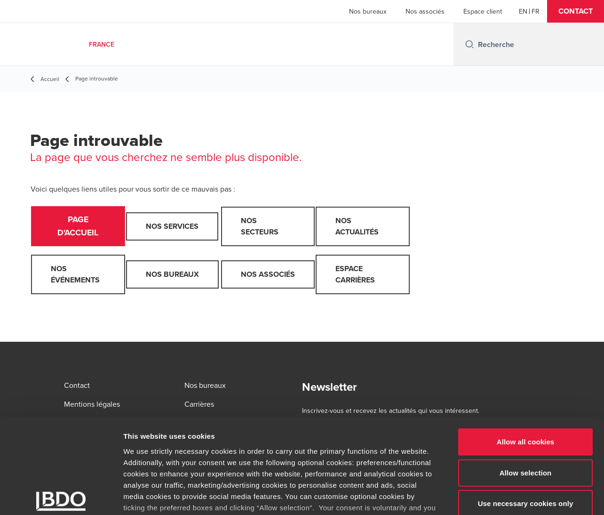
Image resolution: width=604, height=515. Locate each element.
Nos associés (425, 11)
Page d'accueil (78, 227)
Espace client (482, 11)
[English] (523, 11)
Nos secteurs (259, 227)
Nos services (172, 226)
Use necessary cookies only (525, 433)
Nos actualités (357, 227)
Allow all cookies (526, 371)
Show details (494, 496)
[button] (575, 11)
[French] (536, 11)
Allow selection (526, 402)
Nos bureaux (368, 11)
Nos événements (75, 276)
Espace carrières (355, 276)
